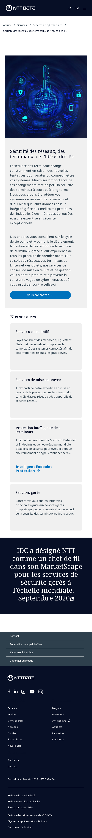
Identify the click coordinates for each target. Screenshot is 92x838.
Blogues (56, 708)
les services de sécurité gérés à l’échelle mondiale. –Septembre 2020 (46, 586)
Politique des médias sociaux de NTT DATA (30, 815)
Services (22, 25)
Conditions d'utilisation (20, 827)
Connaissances (16, 720)
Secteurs (12, 708)
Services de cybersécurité (47, 25)
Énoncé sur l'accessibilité (20, 807)
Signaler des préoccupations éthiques (27, 821)
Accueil (7, 25)
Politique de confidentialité (21, 795)
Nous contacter (37, 295)
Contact (14, 636)
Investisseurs (59, 720)
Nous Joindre (77, 8)
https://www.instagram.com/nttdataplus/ (40, 694)
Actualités (57, 726)
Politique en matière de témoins (24, 801)
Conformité (13, 760)
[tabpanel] (46, 181)
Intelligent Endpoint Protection (34, 468)
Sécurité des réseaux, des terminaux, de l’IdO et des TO (35, 30)
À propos (13, 726)
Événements (58, 714)
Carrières (13, 733)
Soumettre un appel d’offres (26, 644)
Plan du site (58, 739)
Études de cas (15, 739)
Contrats (12, 766)
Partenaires (58, 733)
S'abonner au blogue (21, 660)
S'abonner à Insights (21, 652)
